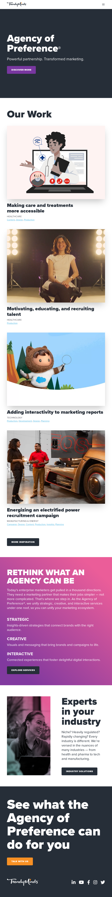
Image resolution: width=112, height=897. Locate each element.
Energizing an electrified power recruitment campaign (43, 512)
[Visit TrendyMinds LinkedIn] (74, 882)
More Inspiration (23, 542)
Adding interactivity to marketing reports (55, 412)
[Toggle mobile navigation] (103, 4)
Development (25, 420)
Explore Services (23, 670)
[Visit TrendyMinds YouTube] (81, 882)
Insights (50, 524)
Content (11, 219)
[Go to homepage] (22, 882)
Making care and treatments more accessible (40, 207)
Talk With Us (19, 861)
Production (29, 219)
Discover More (21, 69)
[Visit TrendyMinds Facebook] (88, 882)
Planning (45, 420)
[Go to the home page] (16, 4)
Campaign (12, 524)
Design (19, 219)
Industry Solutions (79, 771)
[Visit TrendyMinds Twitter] (103, 882)
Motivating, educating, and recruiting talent (50, 311)
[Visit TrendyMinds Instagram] (95, 882)
